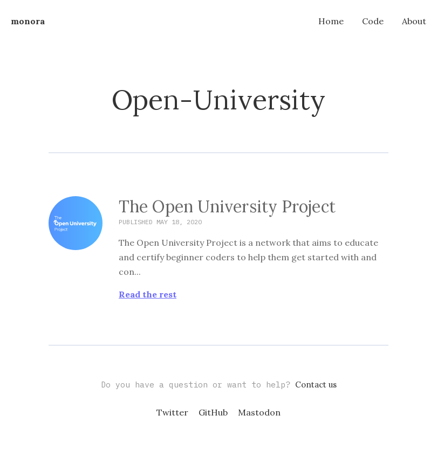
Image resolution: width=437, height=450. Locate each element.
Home (331, 21)
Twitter (172, 412)
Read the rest (147, 294)
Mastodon (259, 412)
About (414, 21)
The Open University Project (227, 207)
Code (373, 21)
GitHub (213, 412)
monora (28, 21)
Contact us (316, 384)
